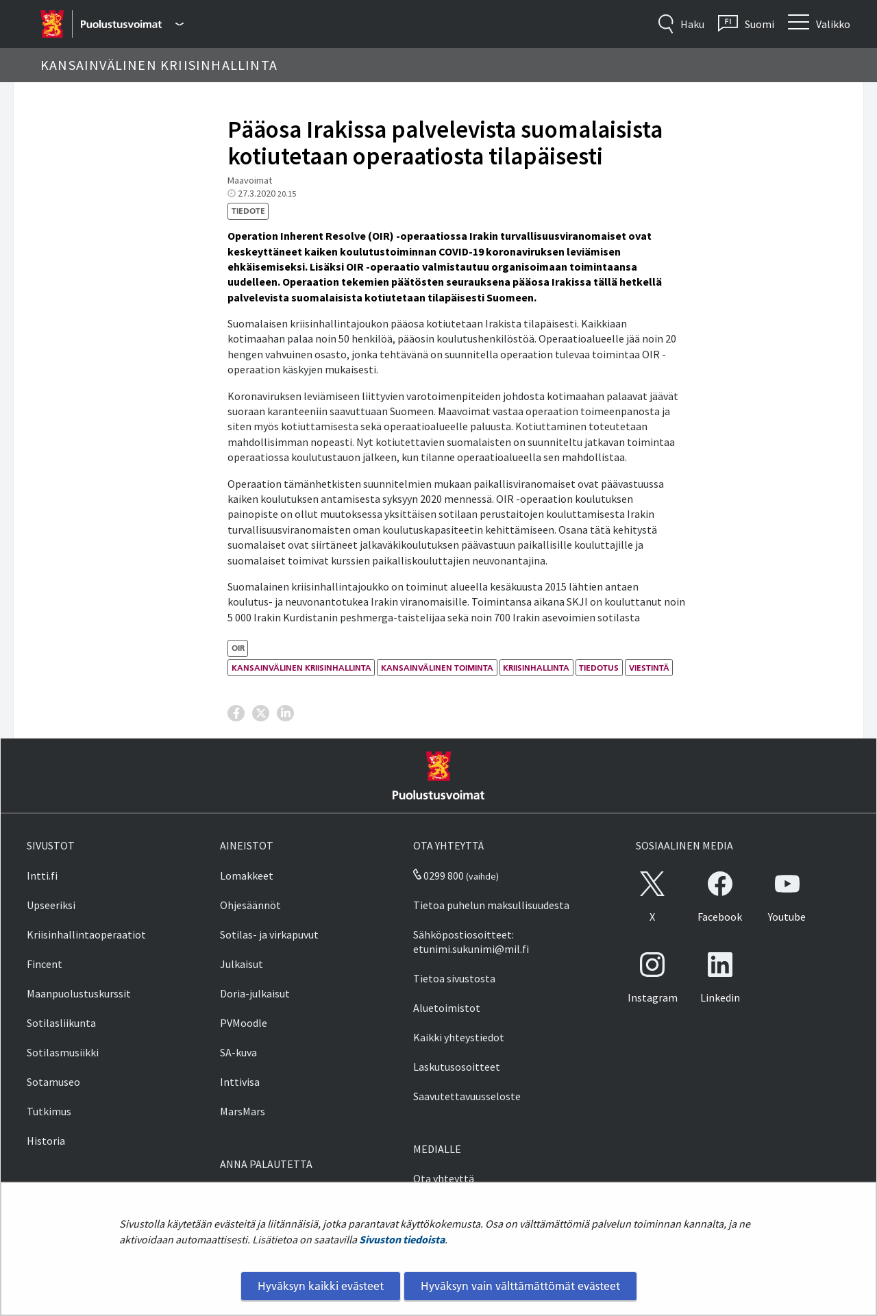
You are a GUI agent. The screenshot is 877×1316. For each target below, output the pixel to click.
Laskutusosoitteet (456, 1066)
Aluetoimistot (446, 1008)
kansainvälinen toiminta (437, 667)
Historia (46, 1140)
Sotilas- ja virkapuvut (269, 934)
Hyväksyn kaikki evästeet (321, 1286)
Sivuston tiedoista (402, 1239)
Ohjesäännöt (250, 905)
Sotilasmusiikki (63, 1052)
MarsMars (242, 1111)
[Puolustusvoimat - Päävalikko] (132, 24)
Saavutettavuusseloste (467, 1096)
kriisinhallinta (536, 667)
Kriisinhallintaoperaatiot (86, 934)
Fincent (44, 964)
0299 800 (438, 875)
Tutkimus (49, 1111)
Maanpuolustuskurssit (79, 993)
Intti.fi (42, 875)
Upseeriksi (51, 905)
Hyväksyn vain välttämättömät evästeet (520, 1286)
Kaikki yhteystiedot (458, 1037)
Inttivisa (240, 1082)
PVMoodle (243, 1023)
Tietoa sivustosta (454, 978)
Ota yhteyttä (443, 1178)
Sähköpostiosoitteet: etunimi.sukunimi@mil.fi (471, 942)
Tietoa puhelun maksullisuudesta (491, 905)
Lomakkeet (246, 875)
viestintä (649, 667)
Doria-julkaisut (255, 993)
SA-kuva (238, 1052)
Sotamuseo (53, 1082)
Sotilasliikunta (61, 1023)
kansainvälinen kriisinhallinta (301, 667)
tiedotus (599, 667)
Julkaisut (241, 964)
